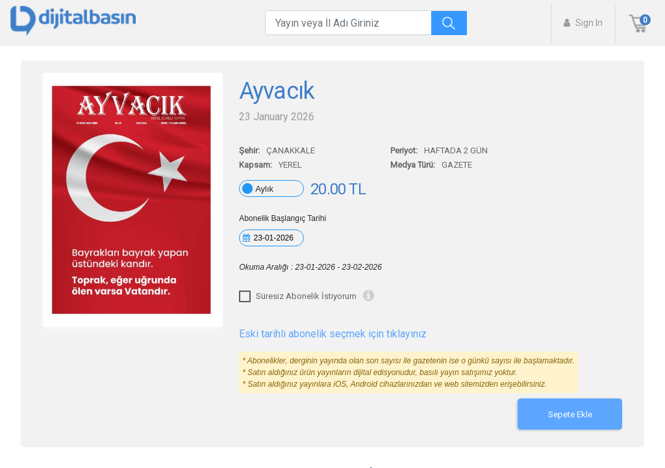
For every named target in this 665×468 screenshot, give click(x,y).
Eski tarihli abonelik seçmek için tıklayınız (333, 334)
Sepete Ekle (570, 414)
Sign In (583, 23)
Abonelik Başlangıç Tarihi (282, 218)
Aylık (264, 189)
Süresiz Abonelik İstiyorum (306, 296)
